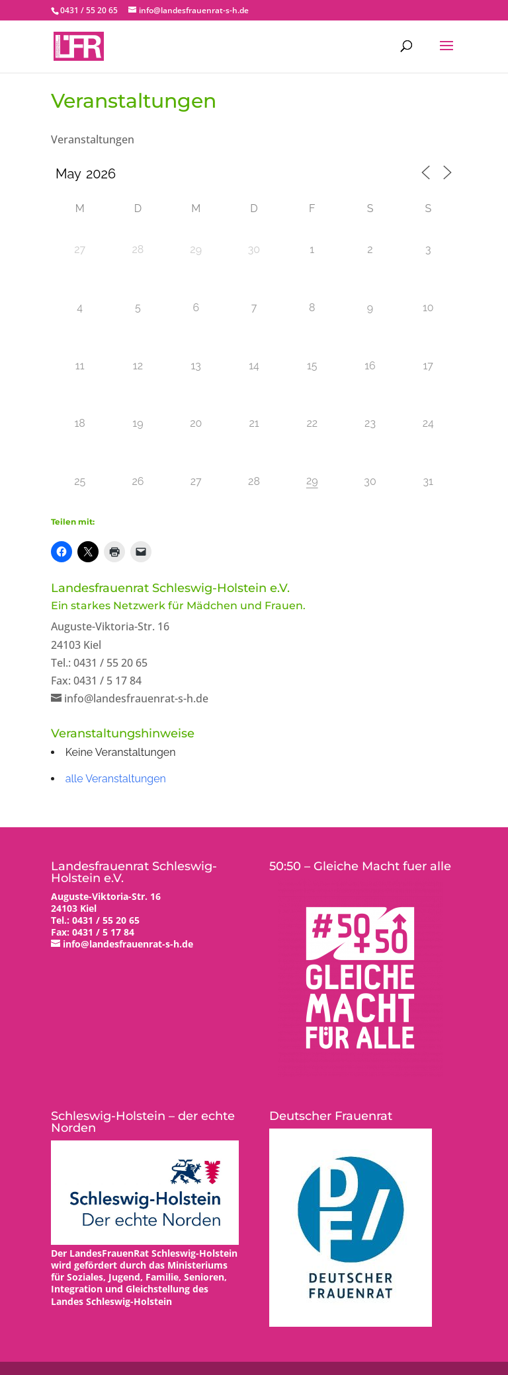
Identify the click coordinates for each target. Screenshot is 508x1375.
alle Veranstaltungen (115, 778)
